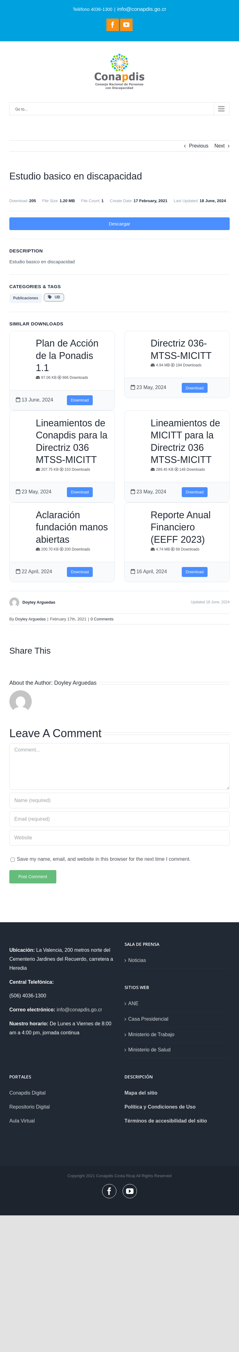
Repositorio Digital (29, 1106)
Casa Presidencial (148, 1019)
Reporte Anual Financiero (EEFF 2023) (181, 527)
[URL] (119, 838)
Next (219, 145)
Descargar (119, 223)
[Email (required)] (119, 819)
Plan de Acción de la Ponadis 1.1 (67, 355)
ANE (133, 1003)
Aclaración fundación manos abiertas (72, 527)
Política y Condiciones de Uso (160, 1106)
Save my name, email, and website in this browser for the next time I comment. (103, 859)
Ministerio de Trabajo (151, 1034)
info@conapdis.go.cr (141, 9)
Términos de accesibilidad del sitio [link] (165, 1120)
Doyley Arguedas (30, 619)
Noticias (137, 960)
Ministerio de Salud (149, 1049)
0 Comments (102, 619)
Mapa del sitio (140, 1093)
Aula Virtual (22, 1120)
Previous (198, 145)
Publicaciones (25, 298)
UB (54, 297)
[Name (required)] (119, 800)
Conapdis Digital (27, 1093)
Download (80, 400)
